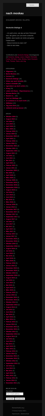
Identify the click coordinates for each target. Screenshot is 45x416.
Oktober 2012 (10, 361)
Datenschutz (25, 414)
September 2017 (11, 217)
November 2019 (11, 185)
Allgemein (9, 71)
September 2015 (11, 275)
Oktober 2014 (10, 302)
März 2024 (9, 129)
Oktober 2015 (10, 273)
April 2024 (9, 126)
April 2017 (9, 229)
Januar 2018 (10, 207)
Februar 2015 (10, 292)
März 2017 (9, 231)
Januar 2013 (10, 353)
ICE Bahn (14, 59)
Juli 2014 (9, 309)
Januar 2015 (10, 295)
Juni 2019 (9, 195)
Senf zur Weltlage (12, 98)
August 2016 (10, 248)
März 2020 (9, 177)
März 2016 (9, 260)
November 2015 (11, 270)
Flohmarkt (34, 57)
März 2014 (9, 319)
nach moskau (15, 13)
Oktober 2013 (10, 331)
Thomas (12, 61)
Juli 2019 (9, 192)
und (21, 61)
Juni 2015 (9, 282)
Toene (18, 61)
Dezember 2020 (11, 170)
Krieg (8, 88)
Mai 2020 (9, 173)
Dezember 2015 (11, 268)
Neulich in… (10, 96)
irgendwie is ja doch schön (15, 86)
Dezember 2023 (11, 136)
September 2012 (11, 363)
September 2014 (11, 305)
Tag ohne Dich (11, 105)
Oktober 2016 (10, 243)
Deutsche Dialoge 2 (14, 28)
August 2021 (10, 153)
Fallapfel (27, 57)
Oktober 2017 (10, 214)
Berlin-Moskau (11, 74)
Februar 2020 (10, 180)
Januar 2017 (10, 236)
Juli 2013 (9, 339)
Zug (24, 61)
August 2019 (10, 190)
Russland (34, 59)
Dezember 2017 (11, 209)
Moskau (24, 59)
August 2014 (10, 307)
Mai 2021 (9, 160)
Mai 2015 (9, 285)
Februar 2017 (10, 234)
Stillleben (9, 103)
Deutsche (11, 57)
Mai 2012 (9, 370)
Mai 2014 (9, 314)
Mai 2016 (9, 256)
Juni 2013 (9, 341)
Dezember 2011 (11, 383)
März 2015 (9, 290)
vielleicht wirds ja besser (15, 108)
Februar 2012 (10, 378)
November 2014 (11, 300)
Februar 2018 (10, 204)
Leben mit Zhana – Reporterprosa (18, 91)
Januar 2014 (10, 324)
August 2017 (10, 219)
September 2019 (11, 187)
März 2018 (9, 202)
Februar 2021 (10, 165)
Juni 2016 (9, 253)
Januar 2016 (10, 265)
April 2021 (9, 163)
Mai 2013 (9, 344)
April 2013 (9, 346)
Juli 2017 (9, 221)
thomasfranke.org (18, 408)
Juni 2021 (9, 158)
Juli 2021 (9, 155)
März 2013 (9, 349)
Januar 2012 (10, 380)
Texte (7, 61)
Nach (29, 59)
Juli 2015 (9, 280)
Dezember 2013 (11, 327)
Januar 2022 (10, 143)
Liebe (19, 59)
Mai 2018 (9, 199)
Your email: (9, 391)
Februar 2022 (10, 141)
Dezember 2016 (11, 239)
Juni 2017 (9, 224)
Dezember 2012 (11, 356)
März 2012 (9, 375)
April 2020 (9, 175)
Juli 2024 (9, 121)
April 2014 (9, 317)
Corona (8, 76)
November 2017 (11, 212)
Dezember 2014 (11, 297)
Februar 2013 (10, 351)
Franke (8, 59)
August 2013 (10, 336)
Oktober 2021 (10, 148)
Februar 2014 (10, 322)
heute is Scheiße (12, 83)
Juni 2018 (9, 197)
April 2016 (9, 258)
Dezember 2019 (11, 182)
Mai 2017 (9, 226)
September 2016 (11, 246)
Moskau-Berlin (11, 93)
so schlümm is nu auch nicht (16, 101)
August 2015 (10, 278)
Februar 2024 (10, 131)
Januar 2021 (10, 168)
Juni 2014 (9, 312)
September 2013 (11, 334)
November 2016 (11, 241)
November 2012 (11, 358)
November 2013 (11, 329)
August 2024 (10, 119)
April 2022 (9, 138)
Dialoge (17, 57)
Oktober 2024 (10, 116)
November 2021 (11, 146)
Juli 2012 (9, 366)
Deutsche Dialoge (23, 55)
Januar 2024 (10, 134)
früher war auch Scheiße (14, 81)
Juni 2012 (9, 368)
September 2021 (11, 151)
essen (22, 57)
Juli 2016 (9, 251)
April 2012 (9, 373)
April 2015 (9, 287)
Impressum (15, 414)
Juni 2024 (9, 124)
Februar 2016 (10, 263)
